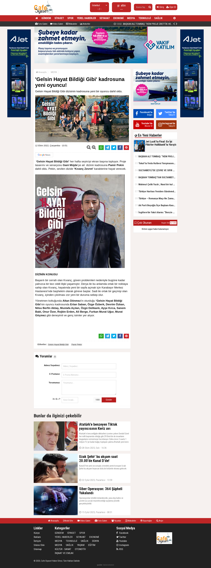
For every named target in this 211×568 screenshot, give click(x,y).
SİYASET (59, 18)
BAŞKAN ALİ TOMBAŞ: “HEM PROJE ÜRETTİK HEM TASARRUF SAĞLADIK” (156, 156)
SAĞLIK (158, 18)
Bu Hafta (173, 223)
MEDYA (131, 18)
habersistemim (108, 565)
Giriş (160, 7)
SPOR (70, 18)
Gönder (109, 399)
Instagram (122, 545)
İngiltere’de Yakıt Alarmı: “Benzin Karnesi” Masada (156, 212)
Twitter (121, 536)
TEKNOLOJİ (144, 18)
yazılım (99, 565)
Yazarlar (116, 520)
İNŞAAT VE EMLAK (64, 553)
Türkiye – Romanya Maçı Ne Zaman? (155, 198)
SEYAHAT (104, 18)
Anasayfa (41, 72)
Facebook (122, 532)
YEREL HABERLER (86, 18)
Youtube (121, 540)
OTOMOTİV (80, 549)
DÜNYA (95, 540)
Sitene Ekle (39, 545)
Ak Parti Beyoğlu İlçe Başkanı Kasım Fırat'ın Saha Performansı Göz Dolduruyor (156, 205)
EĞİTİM (91, 545)
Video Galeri (56, 24)
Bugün (163, 223)
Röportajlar (146, 520)
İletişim (37, 540)
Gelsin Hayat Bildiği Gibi (58, 344)
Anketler (85, 24)
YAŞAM (80, 545)
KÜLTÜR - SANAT (63, 549)
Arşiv (159, 520)
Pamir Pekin (77, 344)
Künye (37, 532)
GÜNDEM (46, 18)
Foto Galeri (41, 24)
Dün (168, 223)
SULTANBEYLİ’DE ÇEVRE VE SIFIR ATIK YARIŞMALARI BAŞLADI (156, 170)
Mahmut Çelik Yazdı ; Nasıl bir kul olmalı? (156, 184)
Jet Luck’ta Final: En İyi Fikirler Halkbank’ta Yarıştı (143, 23)
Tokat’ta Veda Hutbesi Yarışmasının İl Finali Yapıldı (156, 163)
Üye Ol (171, 7)
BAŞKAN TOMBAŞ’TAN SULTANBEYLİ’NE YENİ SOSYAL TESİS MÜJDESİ (156, 177)
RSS (119, 549)
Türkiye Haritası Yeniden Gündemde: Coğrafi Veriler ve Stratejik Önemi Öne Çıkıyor (156, 191)
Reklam (37, 536)
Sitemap (38, 549)
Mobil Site (68, 520)
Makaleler (71, 24)
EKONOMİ (118, 18)
